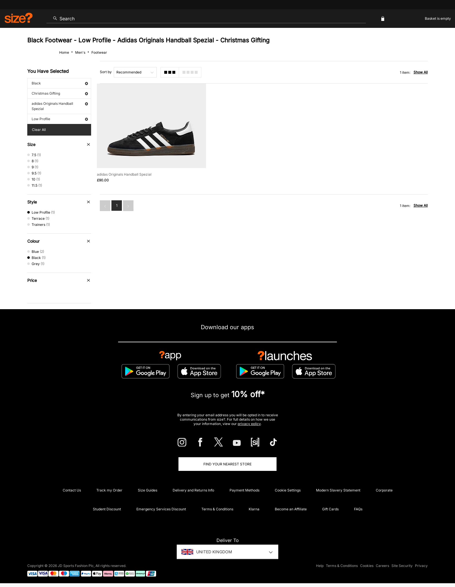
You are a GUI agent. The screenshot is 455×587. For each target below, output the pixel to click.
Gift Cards (330, 509)
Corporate (384, 490)
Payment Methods (244, 490)
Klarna (254, 509)
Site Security (402, 565)
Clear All (39, 129)
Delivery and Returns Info (193, 490)
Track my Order (109, 490)
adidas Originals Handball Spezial (60, 106)
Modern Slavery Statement (338, 490)
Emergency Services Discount (161, 509)
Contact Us (72, 490)
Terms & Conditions (217, 509)
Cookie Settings (288, 490)
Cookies (366, 565)
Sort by (106, 72)
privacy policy (249, 424)
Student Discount (107, 509)
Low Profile (60, 119)
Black (60, 83)
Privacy (421, 565)
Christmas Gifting (60, 93)
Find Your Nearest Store (227, 464)
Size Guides (147, 490)
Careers (382, 565)
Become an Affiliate (291, 509)
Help (320, 565)
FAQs (358, 509)
